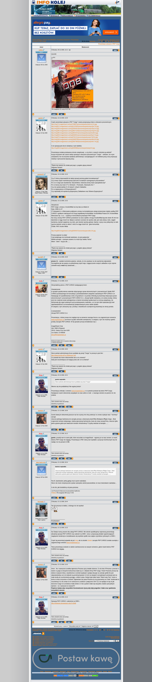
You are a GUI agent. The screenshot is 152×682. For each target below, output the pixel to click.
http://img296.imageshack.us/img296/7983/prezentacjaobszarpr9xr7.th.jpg (75, 141)
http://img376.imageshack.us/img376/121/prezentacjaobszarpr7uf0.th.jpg (74, 137)
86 (108, 41)
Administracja (75, 671)
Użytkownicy (83, 671)
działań (90, 540)
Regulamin (63, 671)
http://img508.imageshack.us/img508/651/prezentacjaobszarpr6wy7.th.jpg (74, 135)
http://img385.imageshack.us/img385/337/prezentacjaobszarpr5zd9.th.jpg (74, 133)
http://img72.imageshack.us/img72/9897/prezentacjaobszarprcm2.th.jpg (74, 124)
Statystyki (99, 671)
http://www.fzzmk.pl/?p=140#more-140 (63, 355)
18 (101, 41)
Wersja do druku (115, 638)
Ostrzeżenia (91, 671)
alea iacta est (40, 462)
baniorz (40, 411)
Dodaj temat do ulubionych (112, 636)
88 (112, 41)
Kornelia (41, 502)
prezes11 (41, 174)
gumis (40, 118)
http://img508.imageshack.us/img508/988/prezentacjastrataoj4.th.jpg (73, 148)
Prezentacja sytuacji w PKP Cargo (109, 44)
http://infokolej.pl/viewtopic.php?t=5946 (63, 603)
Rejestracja (48, 671)
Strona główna (37, 39)
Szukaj (105, 671)
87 (110, 41)
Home (42, 671)
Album (110, 671)
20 (105, 41)
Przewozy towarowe (63, 39)
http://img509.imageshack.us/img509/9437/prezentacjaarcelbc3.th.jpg (73, 231)
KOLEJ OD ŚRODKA (49, 39)
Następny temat (115, 40)
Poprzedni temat (103, 40)
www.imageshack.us (57, 319)
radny (41, 50)
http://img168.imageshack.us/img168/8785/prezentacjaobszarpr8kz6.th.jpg (75, 139)
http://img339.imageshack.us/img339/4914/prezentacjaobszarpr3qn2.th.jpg (75, 128)
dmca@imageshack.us (58, 335)
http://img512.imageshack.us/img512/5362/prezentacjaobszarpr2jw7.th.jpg (75, 126)
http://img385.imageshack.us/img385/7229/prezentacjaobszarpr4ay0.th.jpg (75, 131)
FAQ (68, 671)
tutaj (76, 540)
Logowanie (55, 671)
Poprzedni (92, 41)
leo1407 (40, 257)
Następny (117, 41)
